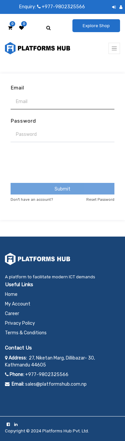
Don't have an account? (32, 199)
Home (11, 294)
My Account (17, 304)
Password (23, 121)
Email (17, 88)
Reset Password (100, 199)
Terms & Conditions (26, 333)
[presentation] (62, 163)
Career (12, 313)
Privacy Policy (20, 323)
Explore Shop (96, 25)
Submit (62, 189)
